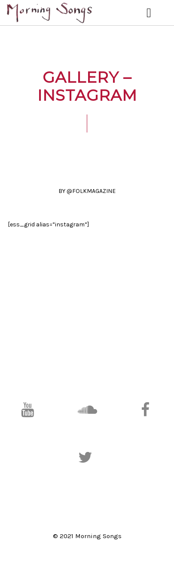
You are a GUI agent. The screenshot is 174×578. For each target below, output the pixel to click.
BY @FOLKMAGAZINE (87, 191)
